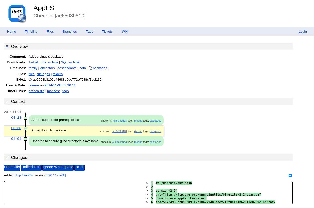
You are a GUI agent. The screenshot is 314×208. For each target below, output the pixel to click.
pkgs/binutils (23, 175)
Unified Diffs (31, 167)
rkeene (34, 85)
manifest (53, 91)
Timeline (31, 31)
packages (100, 68)
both (82, 68)
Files (50, 31)
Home (11, 31)
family (33, 68)
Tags (89, 31)
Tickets (107, 31)
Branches (70, 31)
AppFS (43, 8)
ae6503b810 (119, 131)
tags (65, 91)
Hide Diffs (12, 167)
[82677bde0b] (56, 175)
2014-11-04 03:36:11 (60, 85)
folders (58, 74)
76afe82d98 (119, 120)
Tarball (33, 62)
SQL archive (70, 62)
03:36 (16, 128)
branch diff (36, 91)
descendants (66, 68)
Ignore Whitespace (58, 167)
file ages (43, 74)
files (32, 74)
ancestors (47, 68)
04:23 (16, 117)
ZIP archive (49, 62)
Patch (79, 167)
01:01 (16, 138)
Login (303, 31)
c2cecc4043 (119, 141)
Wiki (125, 31)
